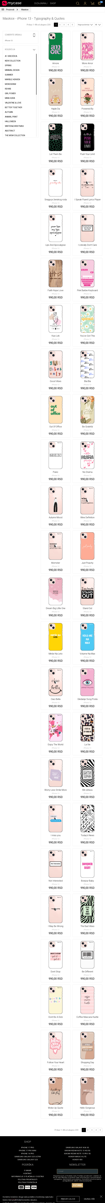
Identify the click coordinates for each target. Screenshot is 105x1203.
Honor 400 (77, 1160)
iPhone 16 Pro (27, 1154)
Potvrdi (77, 1185)
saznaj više (89, 1199)
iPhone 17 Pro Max (27, 1150)
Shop (53, 3)
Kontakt (28, 1173)
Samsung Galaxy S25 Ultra (27, 1157)
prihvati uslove (68, 1199)
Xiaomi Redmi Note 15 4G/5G (77, 1150)
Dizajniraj (40, 3)
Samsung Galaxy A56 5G (77, 1147)
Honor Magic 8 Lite (77, 1157)
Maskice (24, 10)
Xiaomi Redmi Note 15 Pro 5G (77, 1154)
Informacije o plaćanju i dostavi (27, 1176)
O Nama (27, 1170)
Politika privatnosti (27, 1179)
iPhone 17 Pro (27, 1147)
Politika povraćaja (27, 1182)
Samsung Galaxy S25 (28, 1160)
